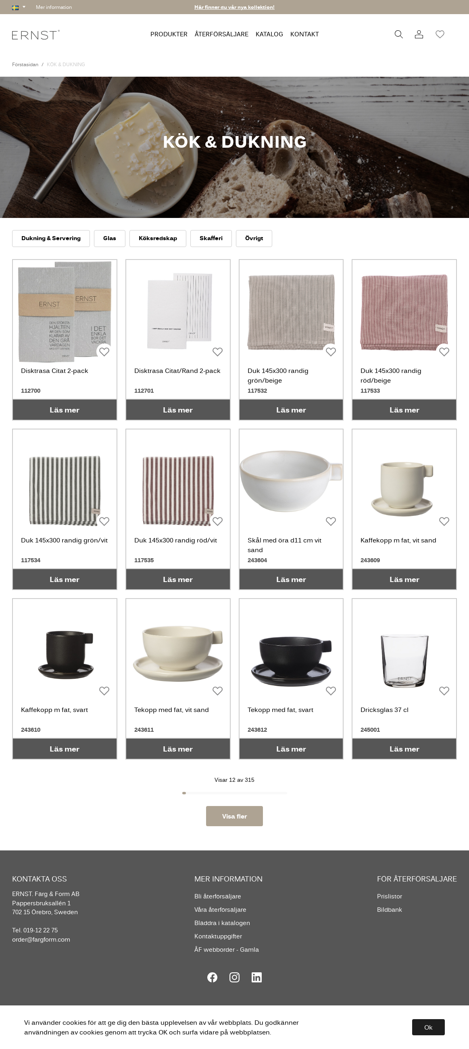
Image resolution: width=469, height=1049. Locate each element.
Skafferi (211, 238)
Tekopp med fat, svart (280, 710)
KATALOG (269, 34)
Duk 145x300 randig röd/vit (175, 540)
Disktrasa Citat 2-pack (54, 370)
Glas (109, 238)
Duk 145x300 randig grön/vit (64, 540)
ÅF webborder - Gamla (226, 949)
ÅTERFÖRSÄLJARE (221, 34)
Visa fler (234, 816)
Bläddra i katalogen (222, 923)
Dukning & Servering (51, 238)
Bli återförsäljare (217, 896)
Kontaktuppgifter (218, 936)
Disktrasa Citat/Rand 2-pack (177, 370)
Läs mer (64, 410)
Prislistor (389, 896)
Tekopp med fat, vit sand (171, 710)
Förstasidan (25, 64)
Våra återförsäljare (220, 909)
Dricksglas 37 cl (385, 710)
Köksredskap (158, 238)
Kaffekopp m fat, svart (54, 710)
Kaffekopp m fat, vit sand (398, 540)
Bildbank (389, 909)
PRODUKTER (169, 34)
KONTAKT (304, 34)
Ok (428, 1027)
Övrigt (254, 238)
